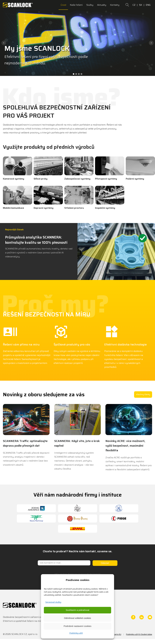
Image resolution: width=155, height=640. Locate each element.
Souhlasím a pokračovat (77, 610)
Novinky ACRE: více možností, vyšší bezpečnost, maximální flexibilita (125, 446)
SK (140, 5)
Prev (3, 43)
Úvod (63, 5)
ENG (148, 5)
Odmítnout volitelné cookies (77, 618)
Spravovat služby (53, 602)
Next (151, 43)
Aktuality (101, 5)
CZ (134, 5)
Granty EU (117, 634)
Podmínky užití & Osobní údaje (139, 634)
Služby (89, 5)
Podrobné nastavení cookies (77, 626)
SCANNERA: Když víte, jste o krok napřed (77, 443)
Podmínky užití (76, 633)
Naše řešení (76, 5)
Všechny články (143, 394)
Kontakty (114, 5)
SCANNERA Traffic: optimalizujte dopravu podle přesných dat (25, 443)
